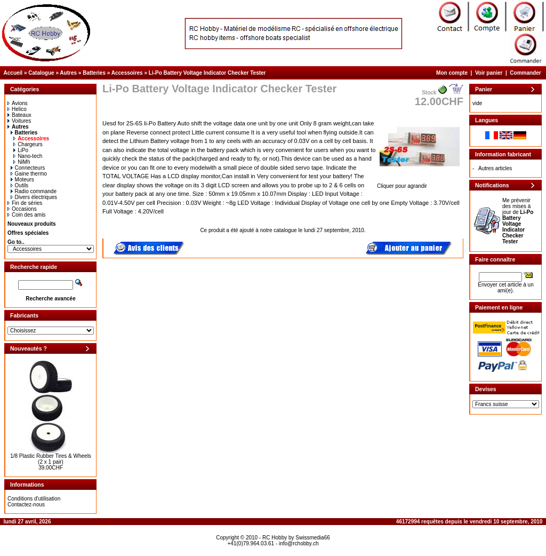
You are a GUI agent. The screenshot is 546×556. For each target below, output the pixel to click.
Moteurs (22, 179)
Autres (68, 73)
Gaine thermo (29, 174)
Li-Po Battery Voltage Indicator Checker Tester (207, 73)
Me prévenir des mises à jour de (517, 220)
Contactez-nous (26, 504)
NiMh (21, 162)
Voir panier (489, 73)
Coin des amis (26, 215)
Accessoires (127, 73)
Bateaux (19, 115)
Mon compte (452, 73)
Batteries (94, 73)
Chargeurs (28, 144)
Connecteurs (28, 168)
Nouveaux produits (31, 224)
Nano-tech (27, 156)
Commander (525, 73)
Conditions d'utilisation (33, 499)
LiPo (20, 150)
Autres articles (495, 168)
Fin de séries (24, 203)
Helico (17, 109)
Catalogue (41, 73)
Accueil (13, 73)
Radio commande (34, 191)
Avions (17, 103)
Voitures (19, 121)
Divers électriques (34, 197)
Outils (20, 185)
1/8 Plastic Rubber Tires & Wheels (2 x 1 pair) (50, 459)
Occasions (22, 209)
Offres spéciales (28, 233)
